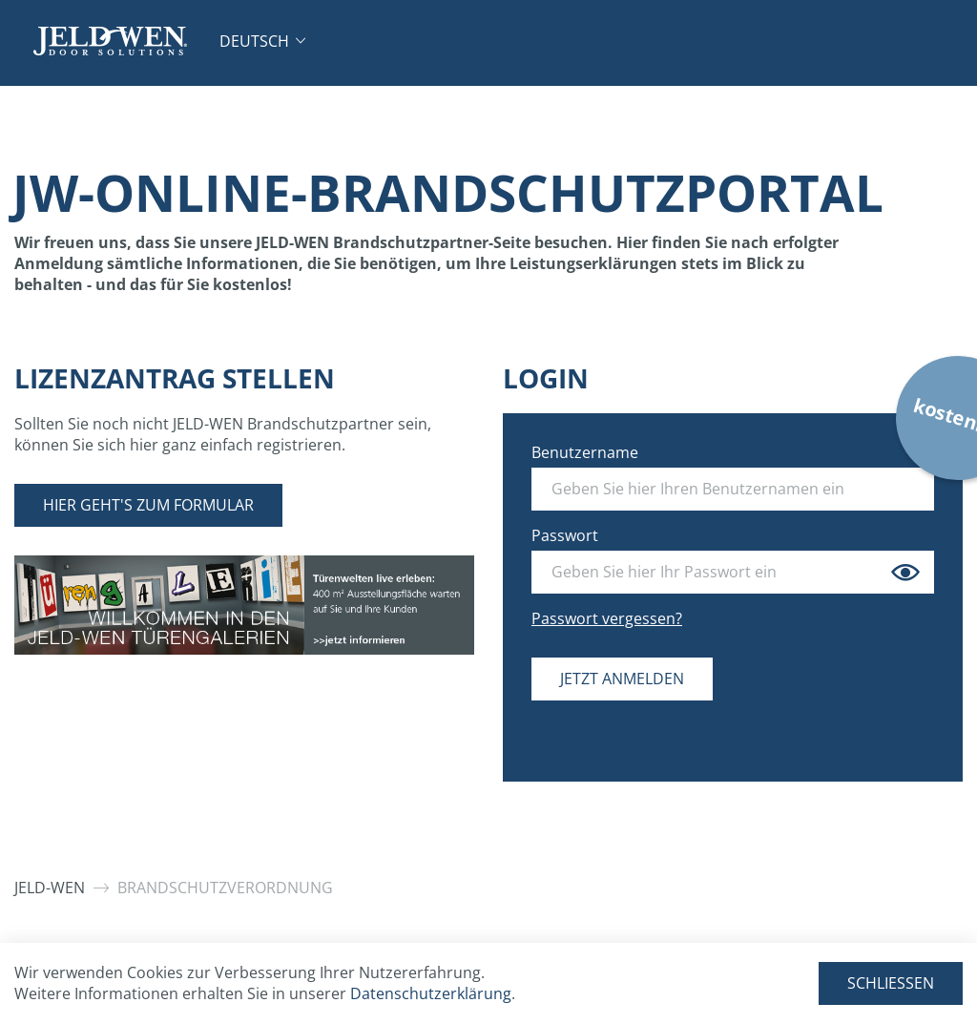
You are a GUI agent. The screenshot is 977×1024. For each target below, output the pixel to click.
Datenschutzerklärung (430, 993)
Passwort (564, 535)
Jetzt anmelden (622, 678)
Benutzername (584, 452)
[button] (262, 41)
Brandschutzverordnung (225, 887)
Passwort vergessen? (606, 618)
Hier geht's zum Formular (148, 504)
